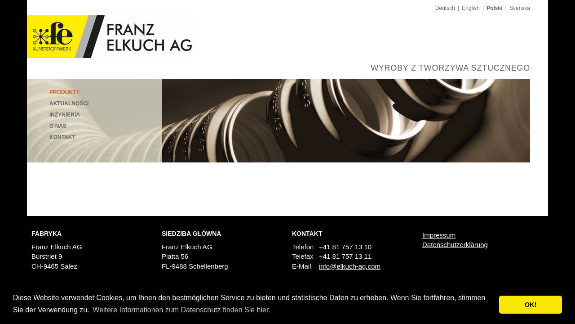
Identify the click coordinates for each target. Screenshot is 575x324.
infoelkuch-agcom (349, 266)
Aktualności (68, 103)
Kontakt (62, 137)
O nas (57, 126)
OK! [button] (530, 304)
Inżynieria (64, 115)
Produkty (64, 92)
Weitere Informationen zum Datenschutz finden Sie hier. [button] (181, 310)
